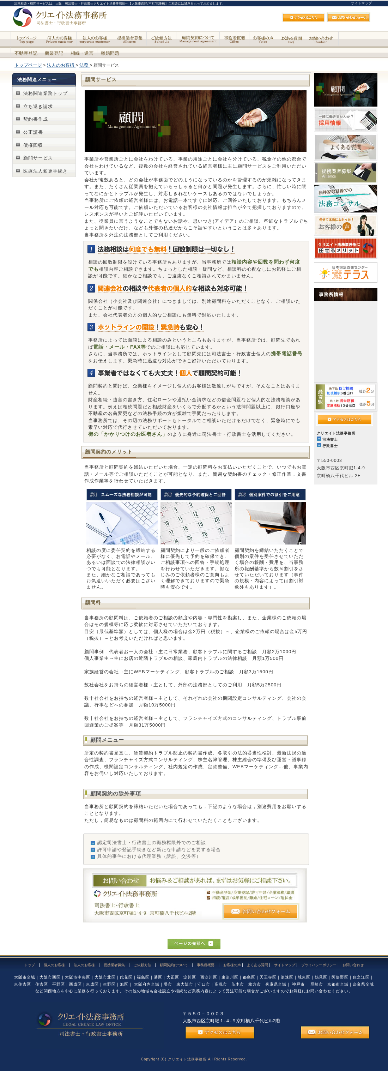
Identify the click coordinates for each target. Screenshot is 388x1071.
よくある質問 (257, 965)
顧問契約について (174, 965)
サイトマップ (361, 3)
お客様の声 (232, 965)
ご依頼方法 (142, 965)
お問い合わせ (353, 965)
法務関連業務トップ (45, 93)
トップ (29, 965)
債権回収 (33, 145)
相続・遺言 (82, 53)
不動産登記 (25, 53)
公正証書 (33, 132)
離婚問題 (110, 53)
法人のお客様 (84, 965)
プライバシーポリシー (319, 965)
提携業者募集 (114, 965)
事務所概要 (205, 965)
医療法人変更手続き (45, 171)
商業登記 (54, 53)
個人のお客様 (54, 965)
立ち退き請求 (38, 106)
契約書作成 (35, 119)
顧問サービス (38, 158)
